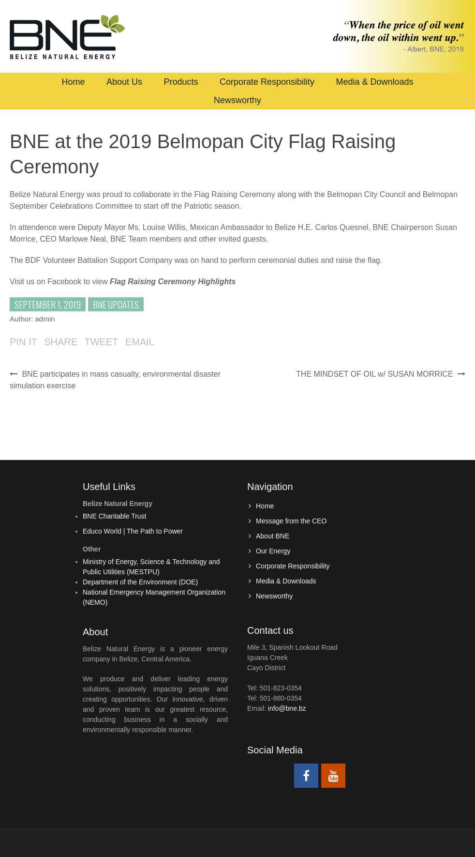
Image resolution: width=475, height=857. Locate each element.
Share (60, 342)
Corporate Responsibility (267, 82)
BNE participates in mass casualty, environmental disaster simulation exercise (115, 380)
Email (139, 342)
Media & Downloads (374, 82)
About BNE (272, 536)
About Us (124, 82)
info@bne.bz (287, 708)
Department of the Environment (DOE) (140, 582)
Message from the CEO (291, 521)
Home (73, 82)
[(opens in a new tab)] (173, 281)
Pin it (23, 342)
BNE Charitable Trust (115, 516)
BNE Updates (116, 304)
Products (180, 82)
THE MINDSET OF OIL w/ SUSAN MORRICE (380, 374)
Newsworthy (237, 100)
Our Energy (273, 551)
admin (45, 319)
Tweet (101, 342)
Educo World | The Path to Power (133, 531)
